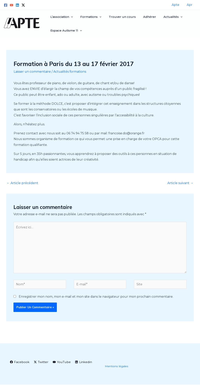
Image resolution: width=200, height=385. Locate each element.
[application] (70, 17)
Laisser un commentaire (32, 71)
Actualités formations (70, 71)
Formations (89, 17)
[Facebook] (5, 5)
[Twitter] (41, 362)
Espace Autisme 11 (65, 30)
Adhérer (145, 17)
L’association (61, 17)
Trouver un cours (119, 17)
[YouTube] (11, 5)
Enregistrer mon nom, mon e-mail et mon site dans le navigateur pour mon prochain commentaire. (96, 297)
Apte (177, 5)
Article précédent (22, 183)
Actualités (167, 17)
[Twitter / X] (23, 5)
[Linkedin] (17, 5)
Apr (190, 5)
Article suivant (180, 183)
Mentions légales (116, 367)
